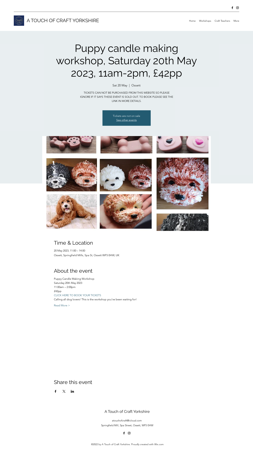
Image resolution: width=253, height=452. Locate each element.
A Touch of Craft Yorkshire (127, 411)
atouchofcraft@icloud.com (127, 420)
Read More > (62, 305)
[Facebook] (232, 7)
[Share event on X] (64, 391)
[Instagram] (237, 7)
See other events (126, 120)
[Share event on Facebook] (55, 391)
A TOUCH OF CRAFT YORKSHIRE (63, 20)
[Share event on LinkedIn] (72, 391)
